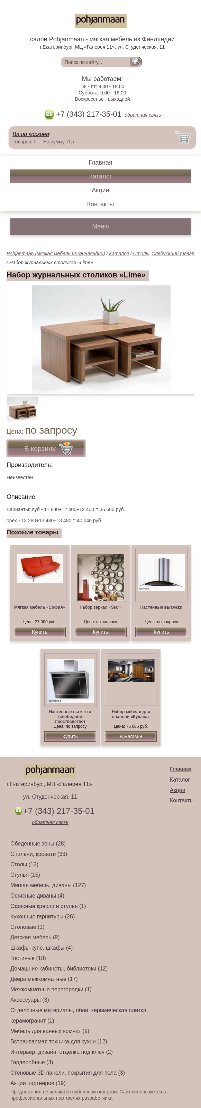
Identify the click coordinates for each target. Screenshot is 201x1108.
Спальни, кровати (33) (38, 854)
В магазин (131, 736)
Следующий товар (173, 253)
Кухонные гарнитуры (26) (42, 916)
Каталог (100, 176)
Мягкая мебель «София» (39, 607)
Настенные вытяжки (161, 607)
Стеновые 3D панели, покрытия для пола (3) (67, 1073)
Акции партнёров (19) (38, 1083)
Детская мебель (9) (35, 937)
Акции (100, 190)
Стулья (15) (25, 875)
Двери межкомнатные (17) (44, 979)
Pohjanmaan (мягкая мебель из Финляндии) (56, 253)
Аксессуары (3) (29, 1000)
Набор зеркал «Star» (100, 607)
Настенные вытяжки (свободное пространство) (70, 716)
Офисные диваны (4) (37, 896)
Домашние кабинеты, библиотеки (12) (59, 969)
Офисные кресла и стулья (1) (48, 906)
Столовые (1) (27, 927)
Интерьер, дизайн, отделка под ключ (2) (61, 1052)
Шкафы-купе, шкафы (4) (41, 948)
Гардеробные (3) (31, 1062)
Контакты (100, 204)
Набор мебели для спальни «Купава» (131, 714)
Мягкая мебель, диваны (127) (48, 885)
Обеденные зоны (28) (38, 844)
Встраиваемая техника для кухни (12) (58, 1041)
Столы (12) (24, 864)
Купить (39, 632)
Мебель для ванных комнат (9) (49, 1031)
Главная (100, 162)
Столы (141, 253)
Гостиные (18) (28, 958)
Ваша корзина (30, 134)
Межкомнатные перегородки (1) (51, 989)
